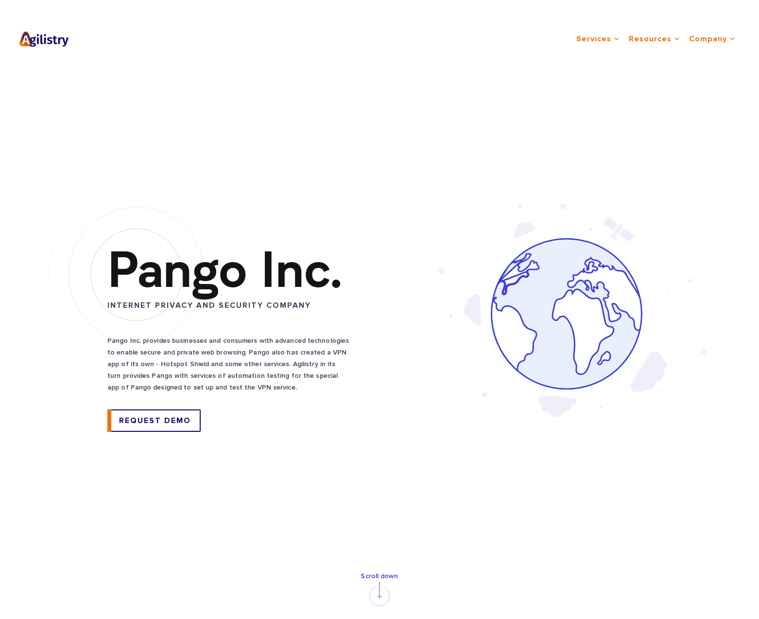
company (712, 39)
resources (654, 39)
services (597, 39)
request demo (155, 420)
